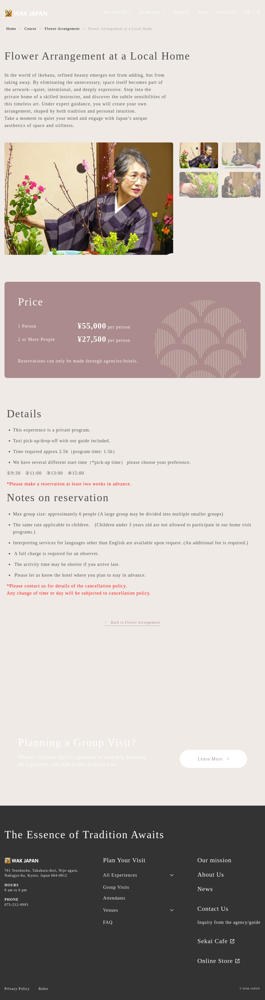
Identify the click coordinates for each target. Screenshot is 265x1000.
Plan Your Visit (117, 12)
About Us (181, 12)
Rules (43, 989)
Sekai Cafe (216, 941)
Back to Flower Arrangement (132, 622)
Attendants (114, 898)
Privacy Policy (17, 989)
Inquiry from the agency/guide (229, 922)
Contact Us (226, 12)
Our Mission (151, 12)
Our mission (214, 860)
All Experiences (120, 875)
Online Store (218, 961)
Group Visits (116, 887)
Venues (110, 910)
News (203, 12)
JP (258, 12)
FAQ (108, 922)
